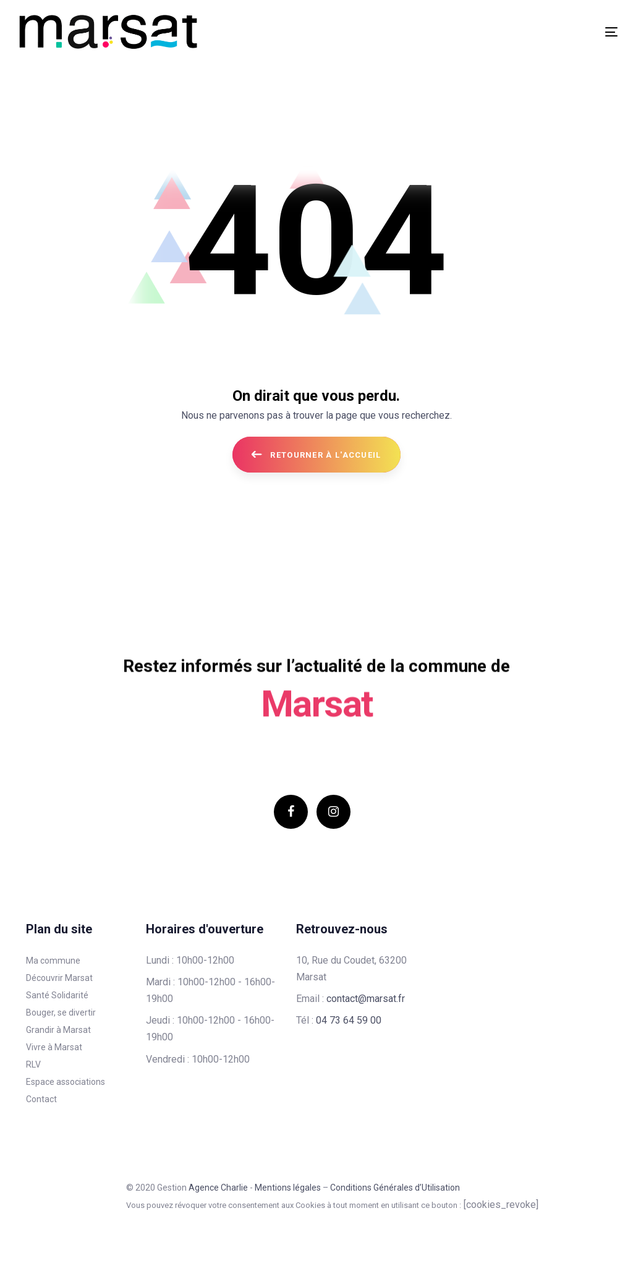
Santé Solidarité (57, 995)
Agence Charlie (218, 1188)
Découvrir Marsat (59, 978)
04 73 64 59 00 (348, 1020)
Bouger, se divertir (61, 1012)
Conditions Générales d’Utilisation (395, 1188)
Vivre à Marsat (54, 1047)
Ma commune (53, 961)
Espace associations (65, 1082)
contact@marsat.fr (365, 998)
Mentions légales (288, 1188)
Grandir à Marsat (58, 1030)
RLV (33, 1064)
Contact (41, 1099)
